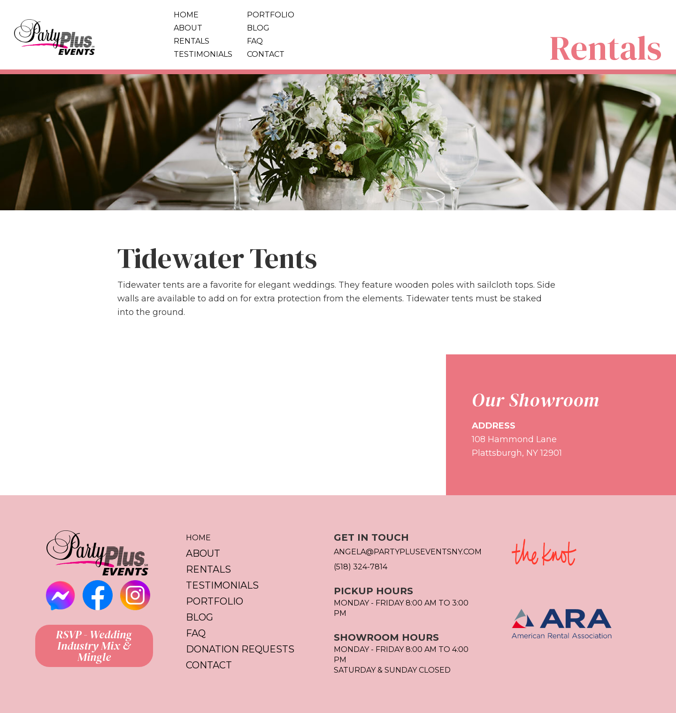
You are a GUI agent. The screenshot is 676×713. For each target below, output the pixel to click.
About (188, 27)
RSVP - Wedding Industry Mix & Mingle (94, 646)
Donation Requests (240, 649)
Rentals (191, 41)
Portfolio (270, 14)
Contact (265, 54)
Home (186, 14)
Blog (258, 27)
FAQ (255, 41)
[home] (84, 35)
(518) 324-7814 (360, 566)
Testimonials (203, 54)
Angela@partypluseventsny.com (408, 551)
